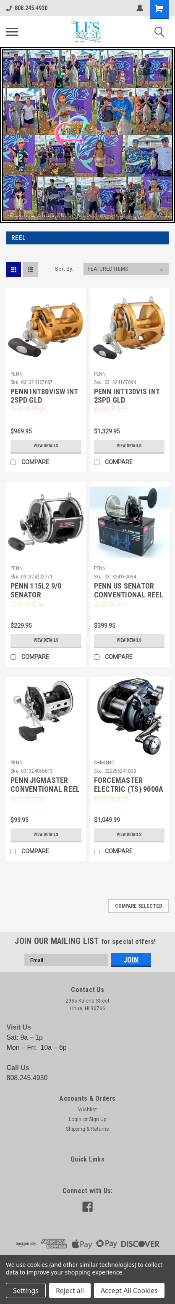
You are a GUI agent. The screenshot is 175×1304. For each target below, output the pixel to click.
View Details (46, 446)
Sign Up (97, 1119)
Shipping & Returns (87, 1129)
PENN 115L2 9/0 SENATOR (36, 590)
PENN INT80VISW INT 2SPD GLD (44, 396)
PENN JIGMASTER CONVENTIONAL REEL (45, 784)
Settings (26, 1290)
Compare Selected (138, 906)
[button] (87, 135)
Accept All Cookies (129, 1290)
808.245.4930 (26, 8)
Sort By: (64, 269)
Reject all (70, 1290)
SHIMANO (104, 763)
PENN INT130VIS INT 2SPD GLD (127, 396)
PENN (16, 374)
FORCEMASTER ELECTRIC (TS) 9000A (129, 784)
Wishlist (87, 1110)
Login (75, 1119)
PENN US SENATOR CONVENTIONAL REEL (128, 590)
